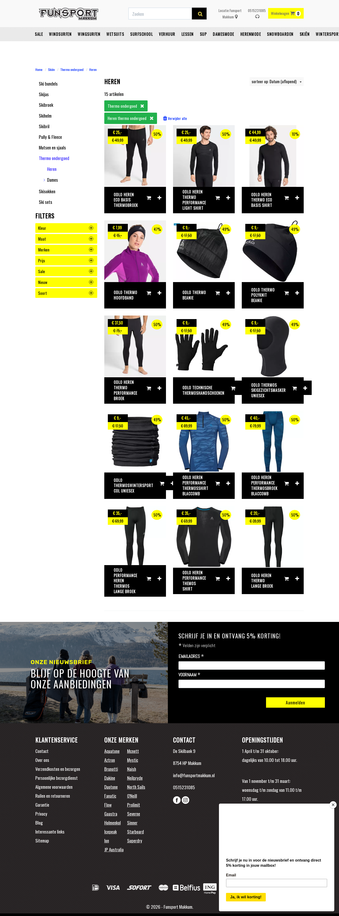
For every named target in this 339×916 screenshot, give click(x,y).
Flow (108, 804)
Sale (39, 46)
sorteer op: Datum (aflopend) (277, 81)
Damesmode (223, 46)
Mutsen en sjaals (52, 147)
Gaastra (110, 813)
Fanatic (110, 795)
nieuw (65, 282)
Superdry (134, 840)
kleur (65, 228)
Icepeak (110, 831)
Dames (52, 179)
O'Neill (132, 795)
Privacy (41, 813)
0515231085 (257, 25)
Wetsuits (115, 46)
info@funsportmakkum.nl (194, 775)
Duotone (111, 786)
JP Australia (114, 849)
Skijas (44, 94)
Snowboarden (280, 46)
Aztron (109, 759)
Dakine (109, 777)
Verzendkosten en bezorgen (57, 768)
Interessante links (50, 831)
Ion (106, 840)
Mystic (132, 759)
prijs (65, 260)
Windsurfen (60, 46)
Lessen (188, 46)
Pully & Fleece (50, 136)
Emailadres (191, 657)
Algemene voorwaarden (54, 786)
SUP (203, 46)
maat (65, 239)
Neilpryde (135, 777)
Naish (131, 768)
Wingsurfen (89, 46)
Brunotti (111, 768)
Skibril (44, 126)
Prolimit (133, 804)
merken (65, 250)
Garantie (42, 804)
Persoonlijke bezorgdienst (56, 777)
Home (38, 69)
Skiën (305, 46)
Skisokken (47, 191)
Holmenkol (112, 822)
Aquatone (112, 751)
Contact (41, 751)
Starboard (135, 831)
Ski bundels (48, 83)
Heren (93, 69)
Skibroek (46, 104)
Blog (39, 822)
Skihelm (45, 115)
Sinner (132, 822)
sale (65, 271)
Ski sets (45, 201)
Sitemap (42, 840)
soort (65, 293)
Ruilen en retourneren (52, 795)
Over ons (42, 759)
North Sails (136, 786)
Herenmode (250, 46)
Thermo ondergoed (72, 69)
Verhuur (167, 46)
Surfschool (141, 46)
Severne (133, 813)
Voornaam (189, 675)
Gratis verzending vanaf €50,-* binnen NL (103, 5)
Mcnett (133, 751)
